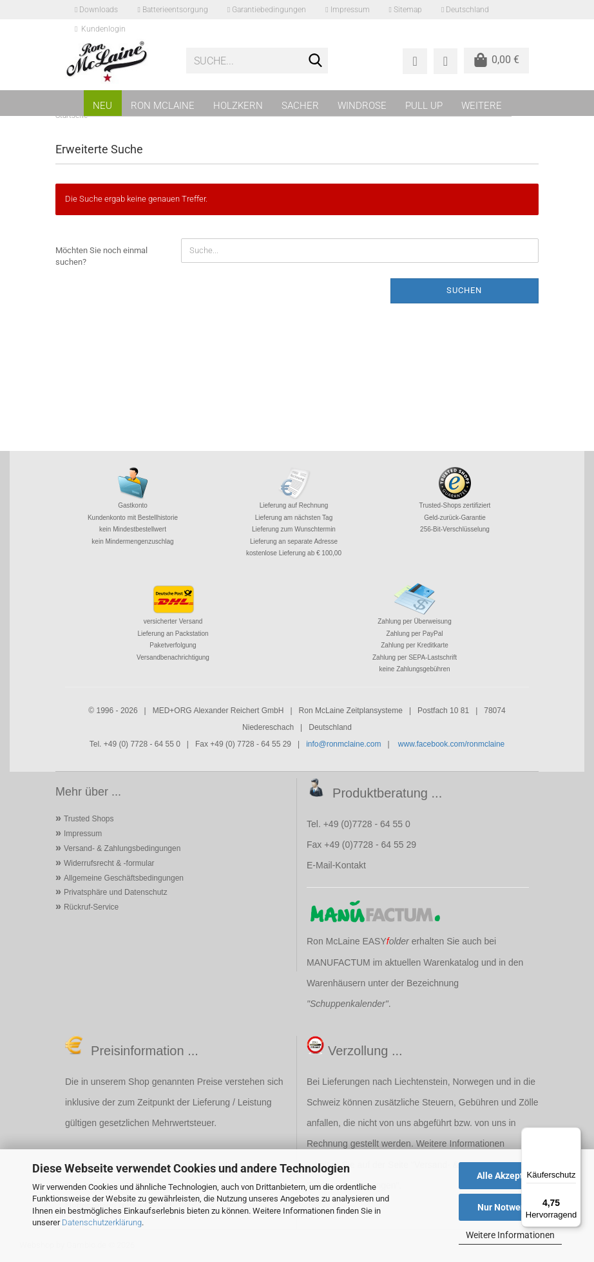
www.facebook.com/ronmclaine (451, 744)
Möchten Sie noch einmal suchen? (101, 256)
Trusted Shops (89, 818)
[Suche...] (315, 61)
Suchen (464, 290)
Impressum (347, 9)
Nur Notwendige (510, 1207)
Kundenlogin (100, 28)
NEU (102, 105)
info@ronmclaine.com (343, 744)
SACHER (300, 105)
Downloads (96, 9)
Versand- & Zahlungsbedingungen (122, 848)
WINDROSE (362, 105)
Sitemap (405, 9)
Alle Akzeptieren (510, 1176)
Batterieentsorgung (172, 9)
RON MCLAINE (163, 105)
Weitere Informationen (510, 1235)
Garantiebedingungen (266, 9)
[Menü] (573, 1135)
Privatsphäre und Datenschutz (116, 892)
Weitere (481, 105)
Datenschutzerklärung (102, 1222)
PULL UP (424, 105)
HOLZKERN (238, 105)
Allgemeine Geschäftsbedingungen (124, 878)
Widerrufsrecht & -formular (109, 863)
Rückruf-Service (91, 907)
